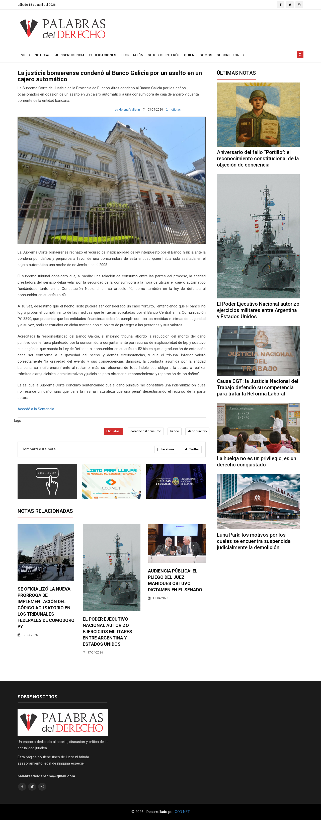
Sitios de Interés (164, 55)
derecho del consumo (145, 431)
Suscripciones (230, 55)
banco (174, 431)
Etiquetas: (113, 431)
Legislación (132, 55)
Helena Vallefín (127, 109)
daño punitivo (197, 431)
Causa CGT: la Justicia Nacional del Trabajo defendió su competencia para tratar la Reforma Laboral (257, 387)
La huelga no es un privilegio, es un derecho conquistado (256, 461)
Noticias (43, 55)
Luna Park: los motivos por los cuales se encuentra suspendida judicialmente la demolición (254, 541)
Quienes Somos (198, 55)
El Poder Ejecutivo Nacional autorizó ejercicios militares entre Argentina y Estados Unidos (107, 631)
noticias (173, 109)
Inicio (25, 55)
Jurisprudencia (70, 55)
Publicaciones (102, 55)
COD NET (182, 811)
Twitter (192, 449)
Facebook (165, 449)
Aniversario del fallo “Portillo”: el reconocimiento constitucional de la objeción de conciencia (258, 158)
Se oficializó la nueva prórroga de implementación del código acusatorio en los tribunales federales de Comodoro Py (46, 607)
